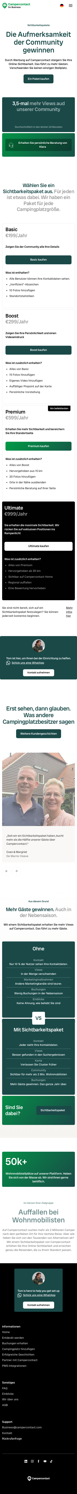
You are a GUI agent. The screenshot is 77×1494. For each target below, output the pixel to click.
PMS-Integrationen (14, 1368)
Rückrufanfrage (12, 1441)
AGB (5, 1408)
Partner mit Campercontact (20, 1363)
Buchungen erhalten (15, 1346)
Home (6, 1335)
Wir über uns (10, 1402)
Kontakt (7, 1436)
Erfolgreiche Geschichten (18, 1357)
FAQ (4, 1391)
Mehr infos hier (69, 612)
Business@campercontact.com (22, 1430)
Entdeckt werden (13, 1340)
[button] (61, 5)
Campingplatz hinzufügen (18, 1352)
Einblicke (8, 1397)
